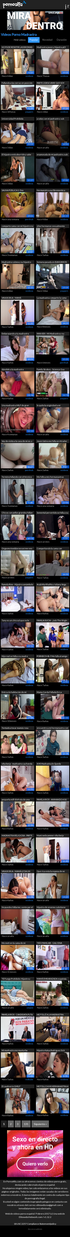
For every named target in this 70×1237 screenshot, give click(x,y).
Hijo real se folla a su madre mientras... (15, 656)
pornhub (29, 219)
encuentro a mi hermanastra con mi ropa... (52, 728)
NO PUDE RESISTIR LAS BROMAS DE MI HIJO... (17, 47)
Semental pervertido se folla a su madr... (52, 513)
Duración (62, 39)
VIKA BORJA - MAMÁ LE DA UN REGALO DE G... (16, 871)
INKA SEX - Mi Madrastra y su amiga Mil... (50, 334)
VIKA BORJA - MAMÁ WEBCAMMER (11, 298)
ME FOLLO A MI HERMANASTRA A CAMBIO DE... (52, 1086)
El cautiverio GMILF (11, 1086)
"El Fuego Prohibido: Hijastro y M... (16, 979)
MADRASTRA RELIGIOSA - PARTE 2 (17, 835)
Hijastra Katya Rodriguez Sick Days (51, 1050)
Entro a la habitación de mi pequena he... (14, 692)
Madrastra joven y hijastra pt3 (51, 47)
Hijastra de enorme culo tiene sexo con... (51, 907)
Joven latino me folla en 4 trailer (52, 441)
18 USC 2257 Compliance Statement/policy (35, 1223)
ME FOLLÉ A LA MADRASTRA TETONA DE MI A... (50, 1015)
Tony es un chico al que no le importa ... (15, 620)
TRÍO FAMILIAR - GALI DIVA (49, 943)
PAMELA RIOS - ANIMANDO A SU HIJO (52, 799)
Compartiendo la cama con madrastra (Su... (49, 548)
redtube (29, 1079)
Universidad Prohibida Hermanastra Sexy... (12, 119)
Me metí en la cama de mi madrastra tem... (14, 943)
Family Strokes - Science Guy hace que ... (51, 369)
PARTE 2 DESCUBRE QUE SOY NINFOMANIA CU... (50, 83)
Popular (33, 39)
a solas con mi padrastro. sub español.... (50, 119)
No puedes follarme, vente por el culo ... (17, 907)
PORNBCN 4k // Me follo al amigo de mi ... (52, 656)
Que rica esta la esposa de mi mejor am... (51, 871)
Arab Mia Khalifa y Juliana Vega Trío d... (51, 584)
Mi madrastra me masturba (14, 1050)
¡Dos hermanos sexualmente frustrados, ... (51, 226)
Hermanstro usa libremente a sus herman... (51, 190)
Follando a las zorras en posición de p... (17, 83)
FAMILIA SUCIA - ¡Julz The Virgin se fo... (52, 620)
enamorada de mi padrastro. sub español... (52, 154)
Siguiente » (40, 1124)
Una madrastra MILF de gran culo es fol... (15, 405)
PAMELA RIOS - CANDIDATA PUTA (17, 1014)
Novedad (47, 39)
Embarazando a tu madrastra (15, 333)
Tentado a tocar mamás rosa (15, 728)
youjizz (30, 1007)
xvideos (29, 76)
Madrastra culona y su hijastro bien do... (16, 262)
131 (26, 1124)
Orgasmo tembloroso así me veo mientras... (17, 548)
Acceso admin (35, 1229)
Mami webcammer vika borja (50, 835)
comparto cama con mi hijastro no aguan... (17, 226)
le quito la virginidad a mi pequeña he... (48, 405)
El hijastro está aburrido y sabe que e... (16, 154)
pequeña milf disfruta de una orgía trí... (16, 799)
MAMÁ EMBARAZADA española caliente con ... (51, 979)
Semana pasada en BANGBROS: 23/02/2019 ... (52, 262)
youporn (29, 112)
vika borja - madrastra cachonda (17, 763)
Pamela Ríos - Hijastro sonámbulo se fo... (17, 584)
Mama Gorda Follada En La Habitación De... (49, 692)
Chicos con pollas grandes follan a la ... (17, 513)
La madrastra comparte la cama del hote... (51, 298)
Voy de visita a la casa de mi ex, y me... (17, 441)
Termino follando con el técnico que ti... (17, 477)
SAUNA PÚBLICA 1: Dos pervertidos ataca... (13, 190)
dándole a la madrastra (13, 369)
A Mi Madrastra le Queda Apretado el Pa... (49, 764)
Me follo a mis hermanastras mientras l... (50, 477)
